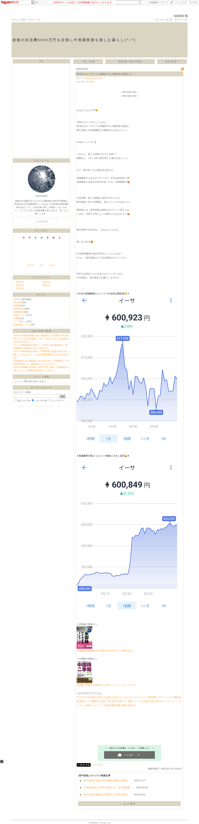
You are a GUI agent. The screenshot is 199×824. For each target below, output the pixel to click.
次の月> (52, 265)
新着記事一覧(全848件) (130, 61)
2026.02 (19, 288)
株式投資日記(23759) (93, 78)
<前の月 (30, 265)
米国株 (17, 305)
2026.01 (46, 282)
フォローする (41, 221)
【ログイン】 (181, 19)
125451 (179, 16)
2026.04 (19, 282)
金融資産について (22, 324)
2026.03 (19, 285)
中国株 (17, 318)
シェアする (97, 764)
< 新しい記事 (88, 61)
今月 (41, 265)
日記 (23, 19)
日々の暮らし (20, 321)
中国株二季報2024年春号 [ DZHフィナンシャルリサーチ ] (106, 685)
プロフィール (34, 19)
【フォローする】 (164, 19)
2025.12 (46, 285)
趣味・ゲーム (41, 2)
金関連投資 (19, 312)
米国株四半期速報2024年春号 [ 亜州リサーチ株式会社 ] (105, 650)
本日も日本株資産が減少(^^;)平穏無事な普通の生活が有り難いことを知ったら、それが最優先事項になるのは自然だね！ (41, 354)
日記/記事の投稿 (41, 331)
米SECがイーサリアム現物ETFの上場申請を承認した (104, 74)
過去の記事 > (172, 61)
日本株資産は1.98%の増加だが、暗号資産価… (108, 787)
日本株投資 (19, 309)
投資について (20, 315)
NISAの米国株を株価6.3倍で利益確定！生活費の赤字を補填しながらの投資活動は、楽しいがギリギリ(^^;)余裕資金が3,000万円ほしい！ (41, 338)
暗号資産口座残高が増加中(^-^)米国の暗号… (107, 794)
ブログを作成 (180, 2)
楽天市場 (193, 2)
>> (156, 2)
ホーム (15, 19)
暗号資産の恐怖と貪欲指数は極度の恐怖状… (107, 780)
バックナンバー (41, 277)
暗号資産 (18, 302)
